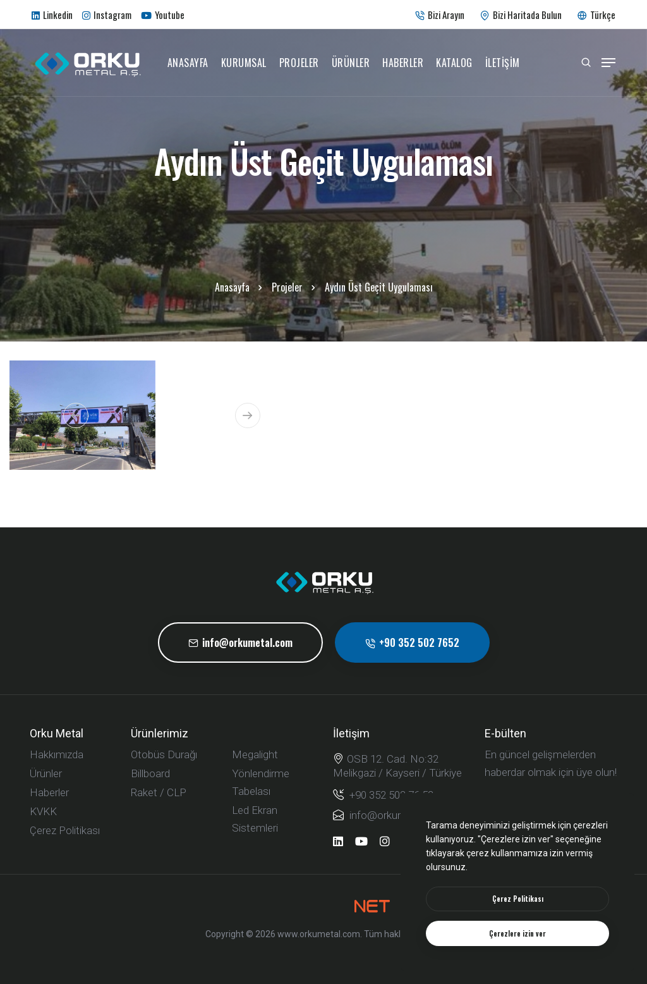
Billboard (150, 773)
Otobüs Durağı (164, 754)
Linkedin (52, 15)
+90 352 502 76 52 (383, 794)
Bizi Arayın (439, 15)
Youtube (162, 15)
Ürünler (351, 62)
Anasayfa (188, 62)
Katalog (454, 62)
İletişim (502, 62)
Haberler (402, 62)
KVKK (43, 811)
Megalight (255, 754)
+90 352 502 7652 (412, 642)
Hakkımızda (56, 754)
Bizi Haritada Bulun (521, 15)
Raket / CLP (158, 792)
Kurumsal (244, 62)
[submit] (595, 810)
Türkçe (596, 15)
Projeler (299, 62)
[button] (75, 415)
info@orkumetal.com (240, 642)
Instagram (106, 15)
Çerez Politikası (65, 830)
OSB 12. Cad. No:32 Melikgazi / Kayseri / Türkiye (397, 765)
